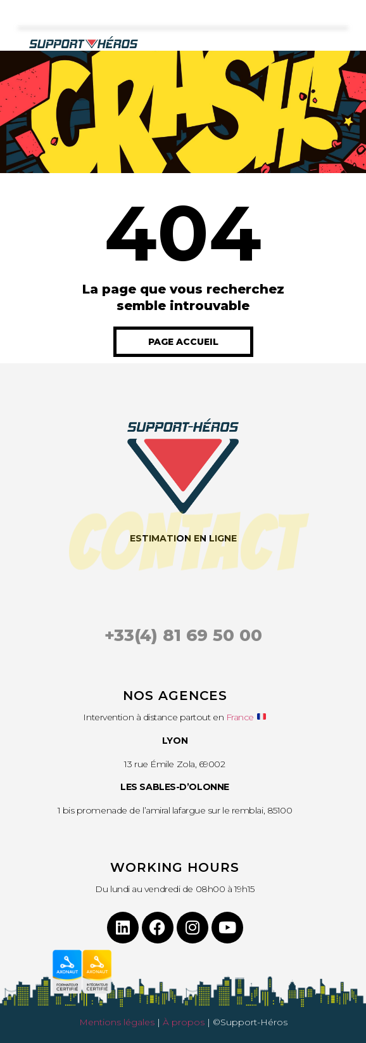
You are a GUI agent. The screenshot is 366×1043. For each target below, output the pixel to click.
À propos (184, 1022)
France (240, 717)
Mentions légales (117, 1022)
